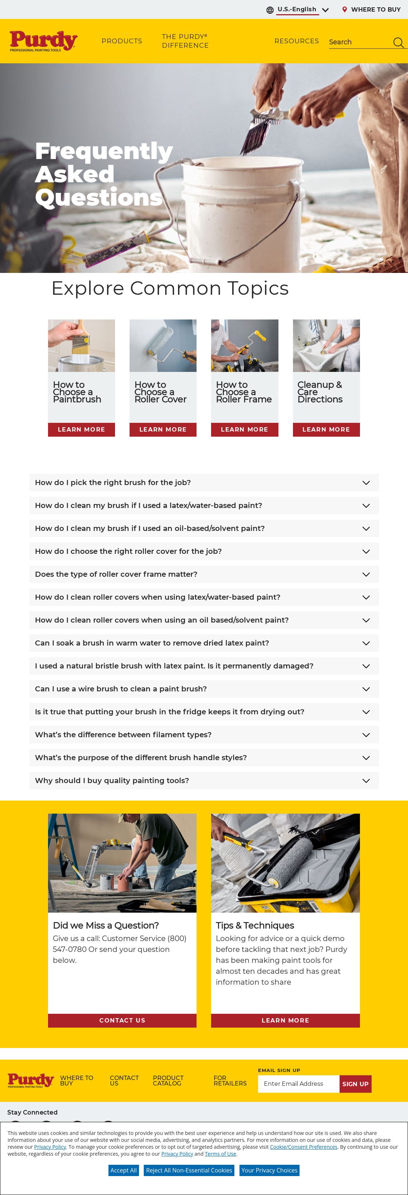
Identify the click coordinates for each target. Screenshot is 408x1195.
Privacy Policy (50, 1146)
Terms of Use (220, 1153)
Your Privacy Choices (270, 1170)
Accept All (124, 1170)
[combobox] (359, 43)
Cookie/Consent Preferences (303, 1146)
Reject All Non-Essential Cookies (189, 1170)
